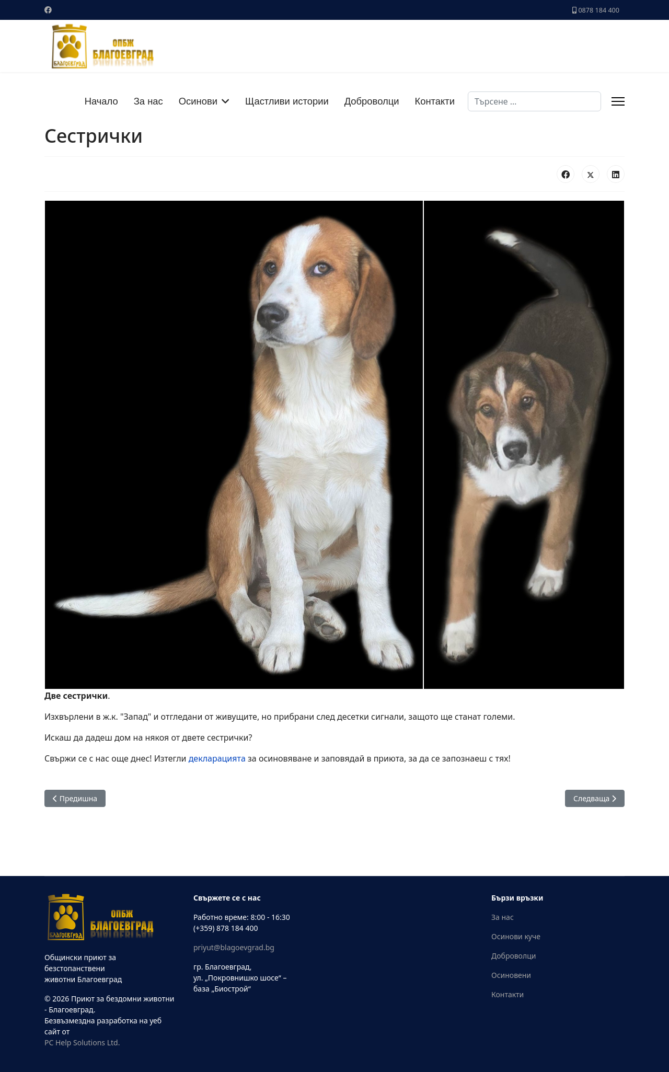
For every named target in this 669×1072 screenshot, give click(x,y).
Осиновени (511, 975)
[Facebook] (48, 10)
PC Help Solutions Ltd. (82, 1042)
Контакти (435, 101)
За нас (148, 101)
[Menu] (618, 101)
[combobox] (534, 101)
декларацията (217, 758)
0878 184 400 (598, 10)
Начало (101, 101)
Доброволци (371, 101)
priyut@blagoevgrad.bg (233, 947)
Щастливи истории (287, 101)
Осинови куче (515, 936)
